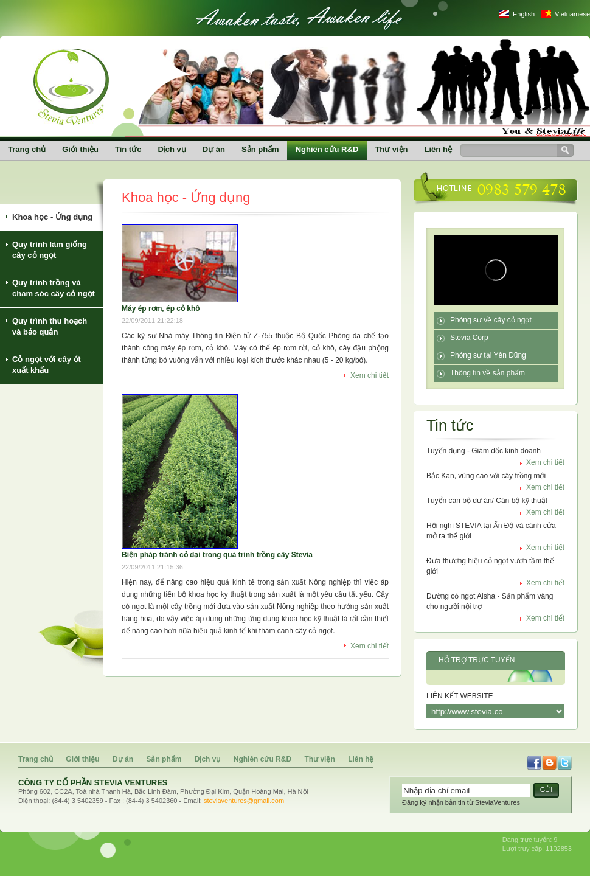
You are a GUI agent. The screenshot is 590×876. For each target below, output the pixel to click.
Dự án (214, 149)
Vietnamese (572, 14)
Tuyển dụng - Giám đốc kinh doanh (483, 451)
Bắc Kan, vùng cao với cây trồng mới (486, 475)
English (524, 14)
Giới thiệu (80, 149)
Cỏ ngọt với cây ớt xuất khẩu (46, 365)
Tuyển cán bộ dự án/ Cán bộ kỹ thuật (486, 500)
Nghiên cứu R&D (327, 149)
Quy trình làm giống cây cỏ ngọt (49, 250)
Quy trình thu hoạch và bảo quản (49, 326)
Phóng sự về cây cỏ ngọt (491, 320)
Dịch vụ (172, 149)
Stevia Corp (469, 337)
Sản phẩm (260, 149)
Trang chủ (27, 149)
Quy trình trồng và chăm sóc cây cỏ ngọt (53, 288)
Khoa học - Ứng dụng (52, 216)
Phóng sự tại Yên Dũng (488, 355)
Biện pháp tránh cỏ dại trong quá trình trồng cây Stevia (217, 555)
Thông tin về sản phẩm (487, 373)
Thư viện (391, 149)
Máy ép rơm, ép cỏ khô (161, 308)
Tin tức (128, 149)
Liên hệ (438, 149)
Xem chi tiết (369, 375)
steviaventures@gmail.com (244, 800)
